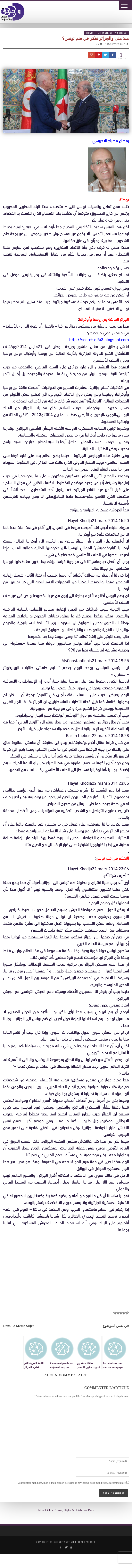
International (105, 32)
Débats (89, 32)
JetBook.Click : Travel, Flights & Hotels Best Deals (66, 1510)
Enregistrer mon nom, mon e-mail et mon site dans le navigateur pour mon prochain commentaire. (72, 1482)
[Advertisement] (67, 1273)
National (122, 32)
